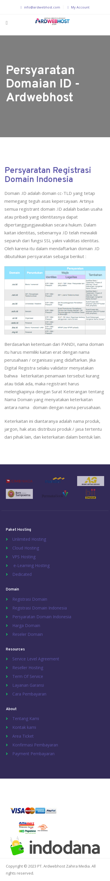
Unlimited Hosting (29, 539)
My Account (77, 7)
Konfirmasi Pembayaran (35, 745)
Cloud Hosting (25, 548)
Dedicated (22, 574)
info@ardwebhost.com (39, 7)
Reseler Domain (27, 634)
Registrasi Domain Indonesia (39, 608)
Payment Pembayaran (33, 753)
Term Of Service (27, 676)
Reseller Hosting (27, 667)
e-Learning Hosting (31, 565)
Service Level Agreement (35, 659)
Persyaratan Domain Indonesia (41, 616)
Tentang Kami (25, 718)
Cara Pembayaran (29, 694)
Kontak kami (24, 727)
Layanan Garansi (28, 685)
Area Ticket (23, 736)
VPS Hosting (23, 556)
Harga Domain (26, 625)
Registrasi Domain (29, 599)
